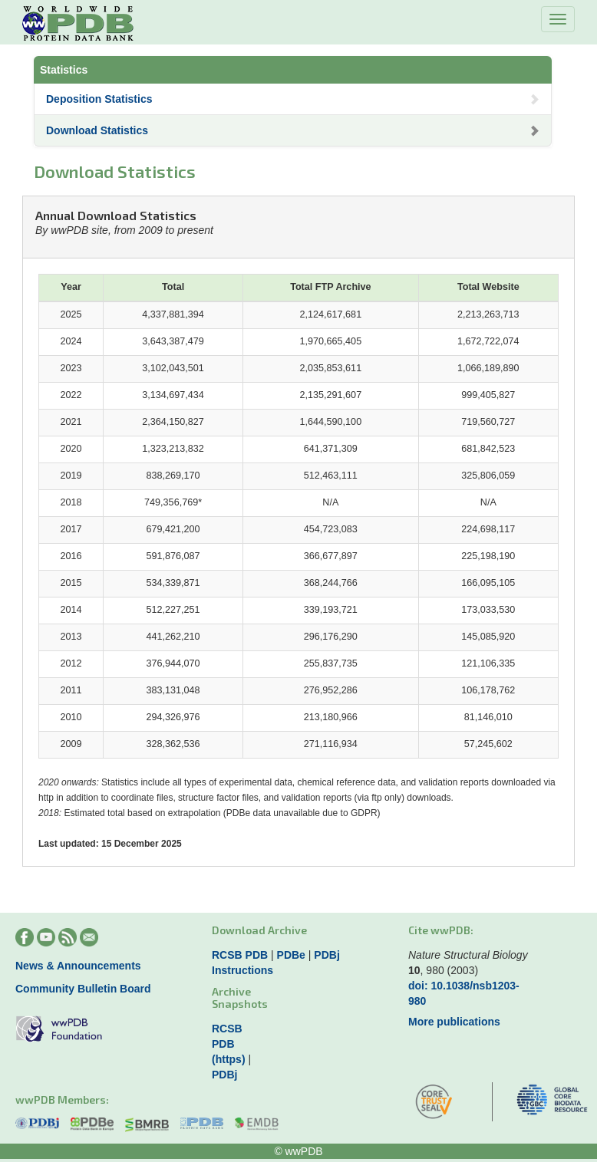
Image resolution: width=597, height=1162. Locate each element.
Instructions (242, 970)
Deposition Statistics (292, 99)
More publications (454, 1022)
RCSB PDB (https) (229, 1043)
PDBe (291, 955)
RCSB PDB (240, 955)
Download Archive (259, 930)
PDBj (326, 955)
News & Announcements (78, 966)
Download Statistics (292, 130)
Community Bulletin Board (83, 989)
